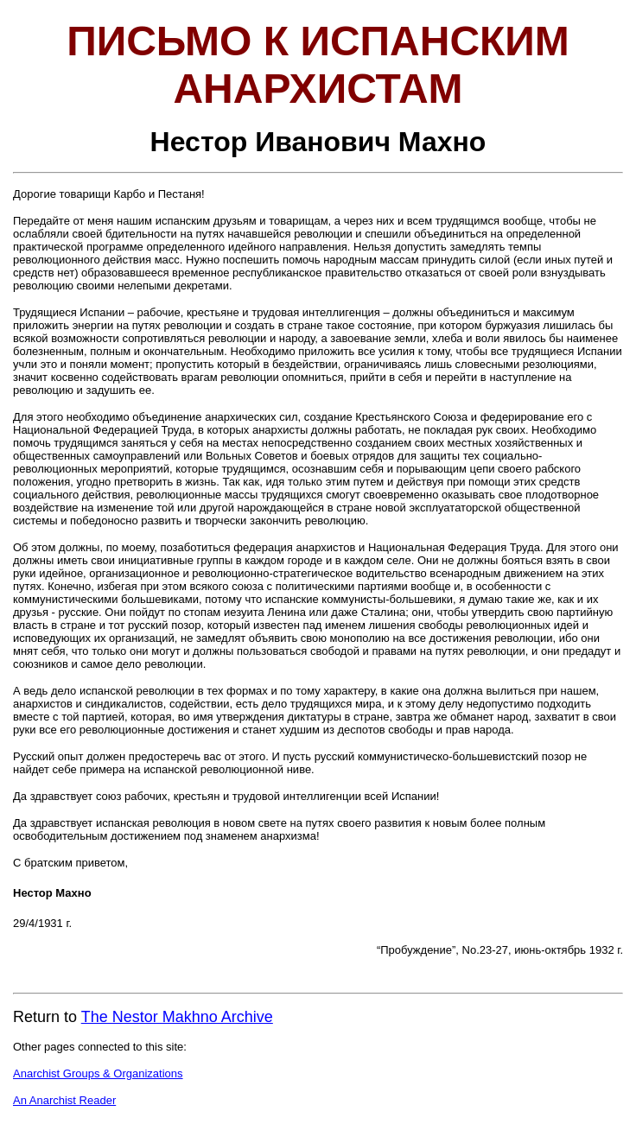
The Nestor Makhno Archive (177, 1017)
